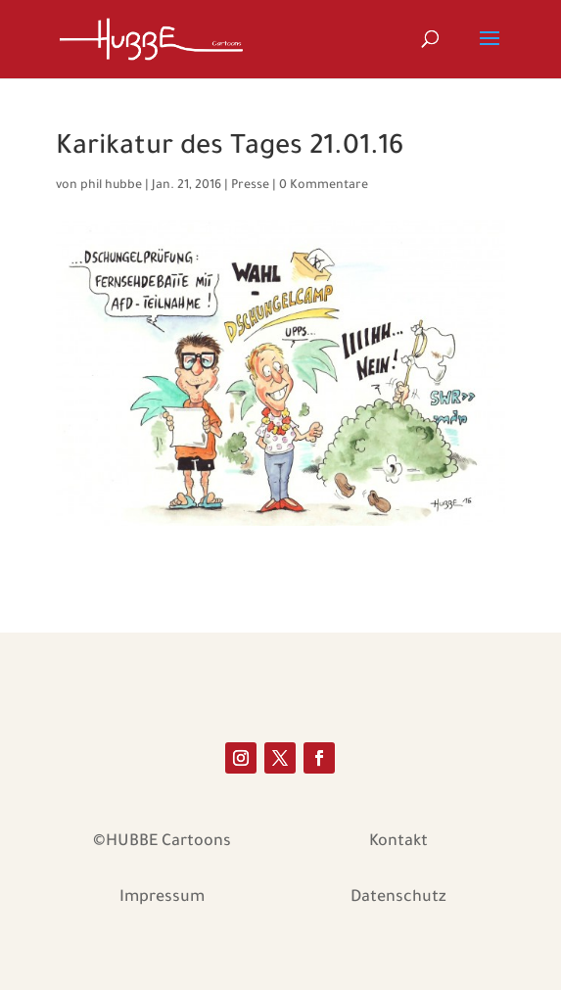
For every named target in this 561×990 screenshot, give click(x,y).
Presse (250, 186)
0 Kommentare (323, 186)
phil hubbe (111, 186)
